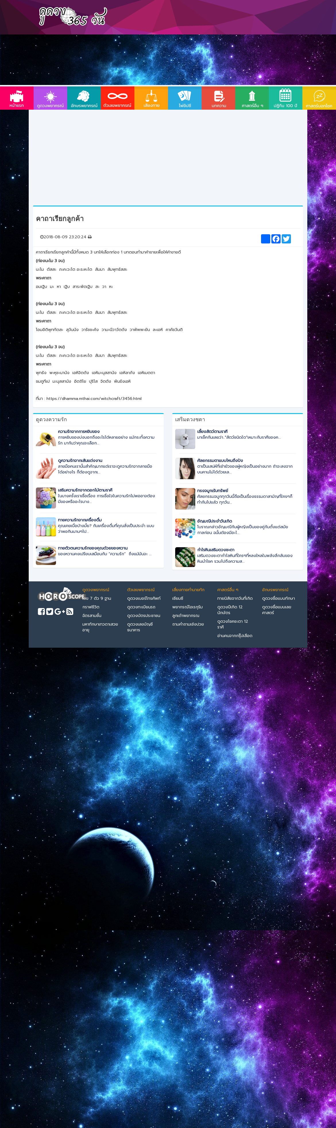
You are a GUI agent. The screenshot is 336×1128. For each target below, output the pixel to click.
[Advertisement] (202, 43)
